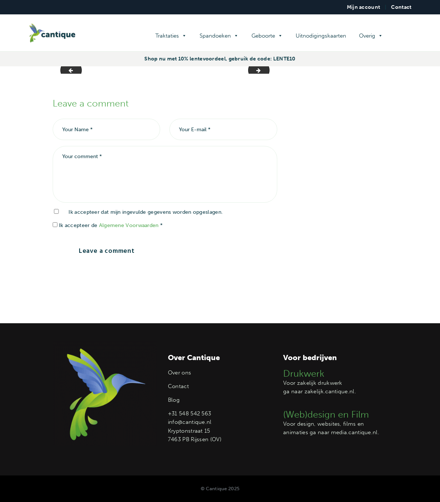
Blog (174, 400)
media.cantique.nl (354, 432)
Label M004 (267, 70)
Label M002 (68, 70)
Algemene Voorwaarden (129, 225)
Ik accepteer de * (108, 225)
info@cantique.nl (190, 422)
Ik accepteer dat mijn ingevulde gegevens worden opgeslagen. (145, 212)
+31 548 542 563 (189, 413)
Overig (371, 36)
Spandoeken (219, 36)
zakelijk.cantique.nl (330, 391)
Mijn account (363, 7)
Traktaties (171, 36)
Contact (401, 7)
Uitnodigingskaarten (321, 35)
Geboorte (267, 36)
